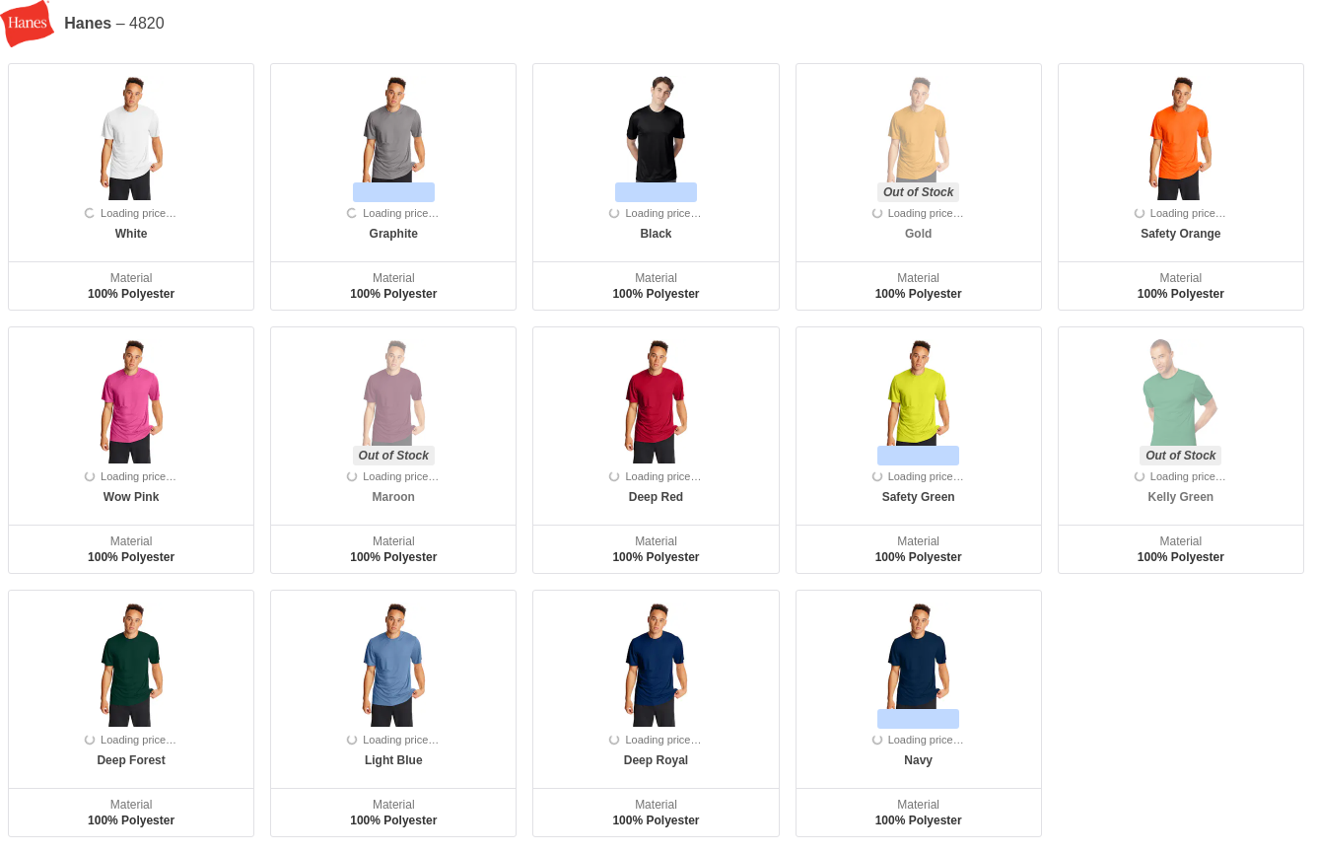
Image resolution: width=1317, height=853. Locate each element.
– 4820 (114, 24)
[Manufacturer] (32, 23)
